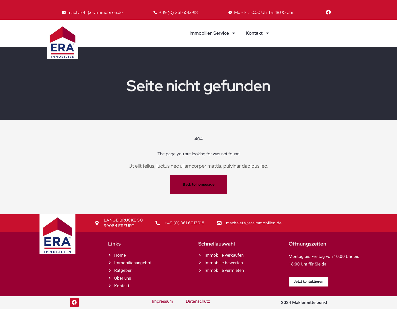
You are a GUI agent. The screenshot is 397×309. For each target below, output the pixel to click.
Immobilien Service (213, 33)
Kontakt (258, 33)
